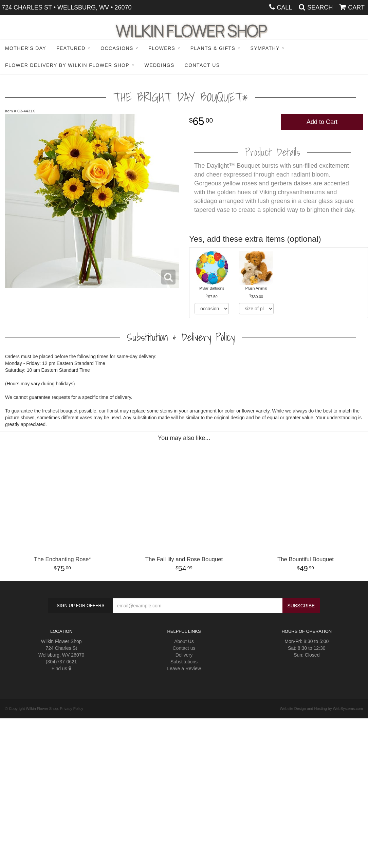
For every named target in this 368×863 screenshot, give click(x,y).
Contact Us (202, 65)
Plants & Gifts (212, 48)
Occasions (116, 48)
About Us (184, 641)
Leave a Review (184, 668)
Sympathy (265, 48)
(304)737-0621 (61, 661)
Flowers (161, 48)
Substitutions (184, 661)
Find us (61, 668)
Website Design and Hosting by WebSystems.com (321, 708)
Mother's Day (25, 48)
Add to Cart (322, 121)
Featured (71, 48)
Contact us (184, 648)
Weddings (159, 65)
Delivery (184, 655)
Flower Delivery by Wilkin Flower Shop (67, 65)
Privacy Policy (71, 708)
